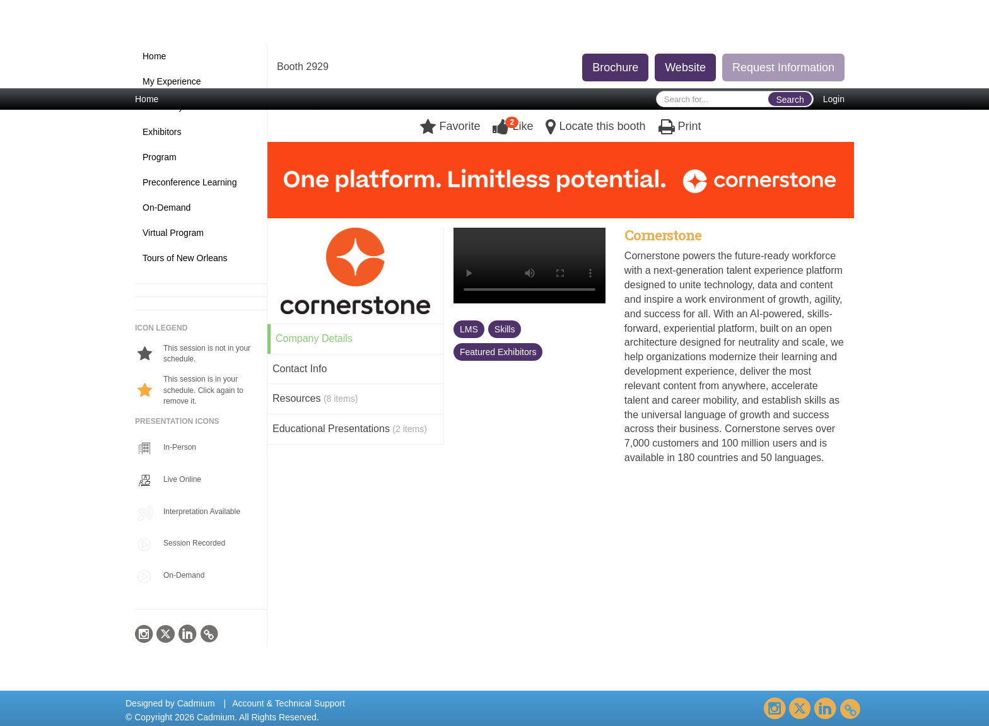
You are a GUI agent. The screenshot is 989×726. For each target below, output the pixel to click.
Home (146, 99)
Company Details (314, 338)
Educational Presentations (349, 428)
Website (685, 67)
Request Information (783, 67)
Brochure (615, 67)
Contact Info (299, 368)
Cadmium (196, 703)
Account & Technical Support (288, 703)
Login (834, 99)
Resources (315, 398)
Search (790, 100)
